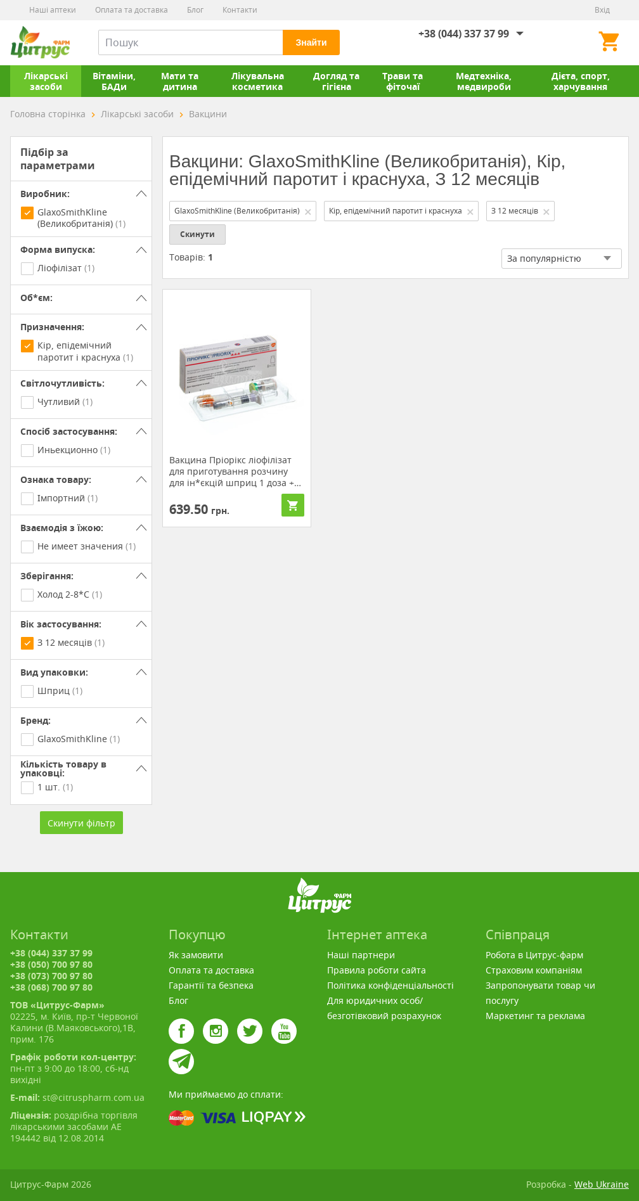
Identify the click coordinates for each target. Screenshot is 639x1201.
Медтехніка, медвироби (484, 81)
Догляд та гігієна (336, 81)
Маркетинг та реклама (535, 1016)
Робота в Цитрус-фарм (534, 955)
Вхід (602, 9)
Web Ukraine (601, 1184)
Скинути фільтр (81, 823)
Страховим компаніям (534, 970)
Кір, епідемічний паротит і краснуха (402, 210)
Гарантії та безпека (211, 985)
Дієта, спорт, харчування (581, 81)
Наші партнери (361, 955)
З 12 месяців (521, 210)
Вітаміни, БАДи (114, 81)
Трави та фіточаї (402, 81)
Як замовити (196, 955)
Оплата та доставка (131, 9)
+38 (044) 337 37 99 (463, 34)
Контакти (240, 9)
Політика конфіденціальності (390, 985)
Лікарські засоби (46, 81)
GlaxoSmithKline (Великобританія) (243, 210)
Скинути (197, 234)
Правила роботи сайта (376, 970)
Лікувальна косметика (257, 81)
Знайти (310, 42)
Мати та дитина (179, 81)
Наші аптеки (52, 9)
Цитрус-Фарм (40, 42)
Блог (195, 9)
